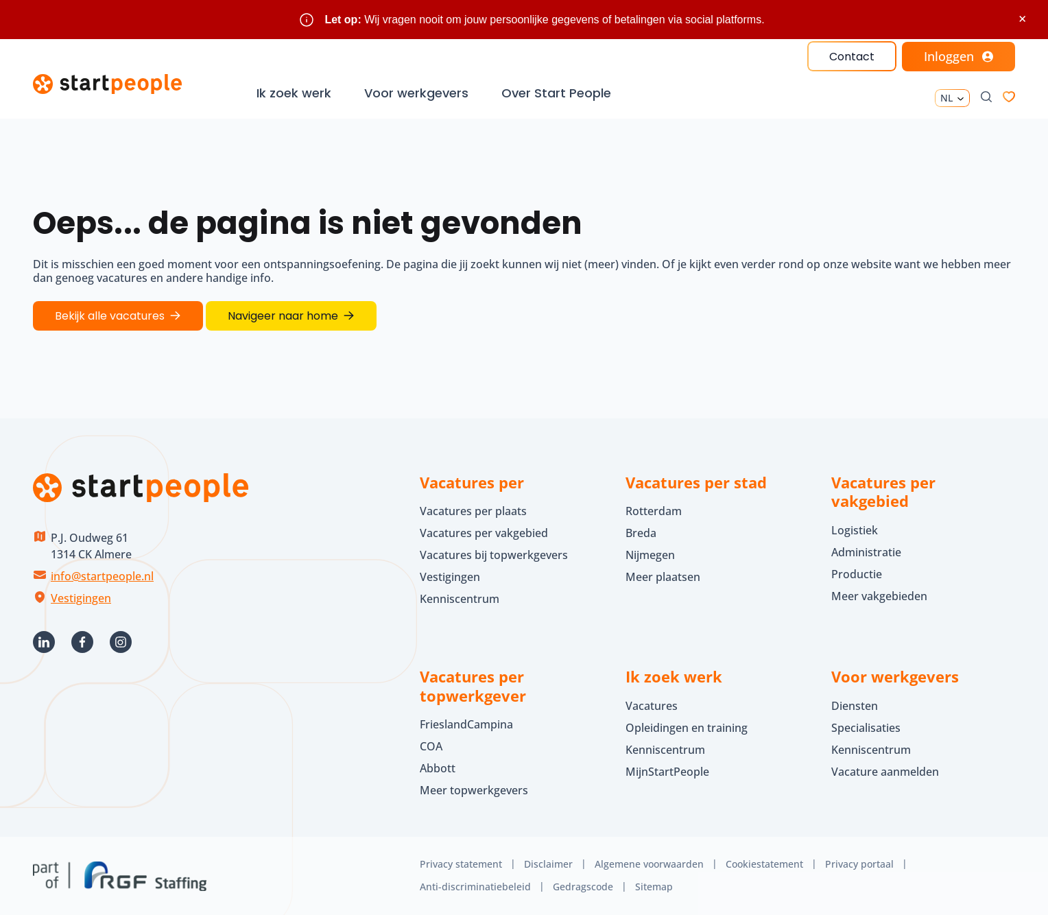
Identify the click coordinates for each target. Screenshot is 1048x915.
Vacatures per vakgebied (484, 532)
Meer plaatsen (663, 576)
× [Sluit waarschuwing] (1022, 19)
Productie (856, 574)
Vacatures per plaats (473, 511)
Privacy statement (461, 863)
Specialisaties (866, 727)
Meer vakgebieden (879, 596)
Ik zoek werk (294, 93)
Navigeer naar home (283, 316)
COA (431, 746)
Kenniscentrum (459, 598)
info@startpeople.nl (102, 576)
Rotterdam (654, 511)
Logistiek (854, 530)
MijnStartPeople (667, 771)
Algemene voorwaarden (649, 863)
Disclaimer (548, 863)
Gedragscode (583, 886)
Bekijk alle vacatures (110, 316)
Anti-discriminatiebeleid (475, 886)
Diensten (854, 705)
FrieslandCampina (466, 724)
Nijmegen (650, 554)
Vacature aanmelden (885, 771)
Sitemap (654, 886)
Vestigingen (81, 598)
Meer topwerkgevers (474, 790)
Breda (641, 532)
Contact (851, 56)
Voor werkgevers (416, 93)
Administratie (866, 552)
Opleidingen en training (687, 727)
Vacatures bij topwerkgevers (494, 554)
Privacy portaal (859, 863)
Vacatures (652, 705)
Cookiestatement (764, 863)
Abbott (439, 768)
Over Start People (556, 93)
